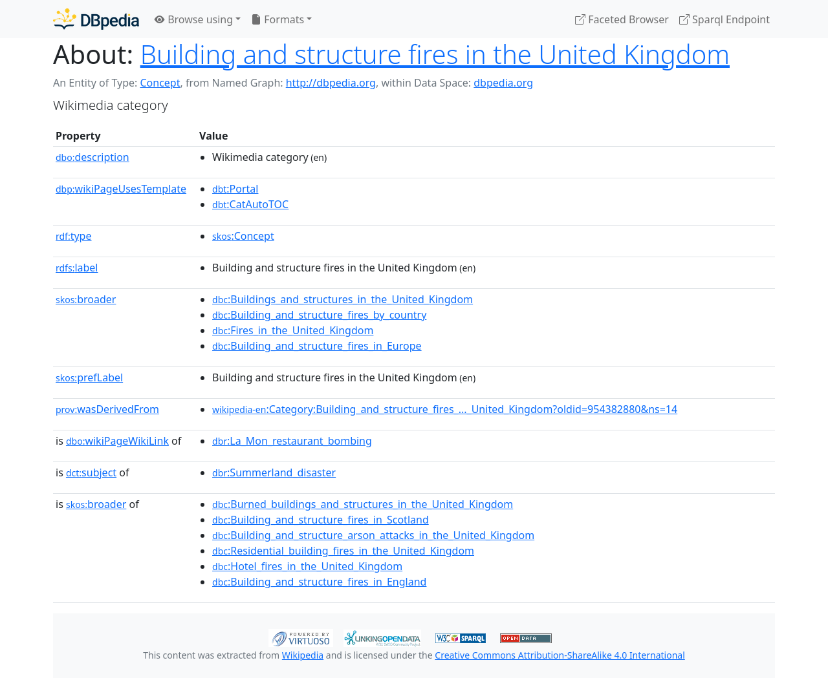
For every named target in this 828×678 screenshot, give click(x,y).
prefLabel (89, 377)
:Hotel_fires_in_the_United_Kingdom (307, 566)
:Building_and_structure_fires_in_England (319, 582)
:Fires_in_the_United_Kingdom (292, 330)
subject (91, 472)
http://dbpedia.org (331, 83)
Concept (160, 83)
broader (86, 299)
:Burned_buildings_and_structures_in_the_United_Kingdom (362, 504)
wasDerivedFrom (107, 409)
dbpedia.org (503, 83)
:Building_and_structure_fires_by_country (319, 315)
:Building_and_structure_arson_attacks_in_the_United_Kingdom (373, 535)
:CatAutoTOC (250, 204)
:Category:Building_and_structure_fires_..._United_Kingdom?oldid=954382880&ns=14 (444, 409)
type (74, 236)
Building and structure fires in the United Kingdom (435, 54)
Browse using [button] (194, 19)
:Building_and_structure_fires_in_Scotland (320, 520)
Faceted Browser (622, 19)
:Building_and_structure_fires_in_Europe (317, 346)
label (77, 267)
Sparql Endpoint (724, 19)
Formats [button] (277, 19)
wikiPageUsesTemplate (121, 189)
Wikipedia (302, 655)
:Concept (243, 236)
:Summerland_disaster (274, 472)
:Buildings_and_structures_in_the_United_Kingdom (342, 299)
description (92, 157)
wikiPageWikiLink (117, 441)
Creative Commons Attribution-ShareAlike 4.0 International (559, 655)
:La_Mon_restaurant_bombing (292, 441)
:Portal (235, 189)
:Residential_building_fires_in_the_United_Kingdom (343, 551)
